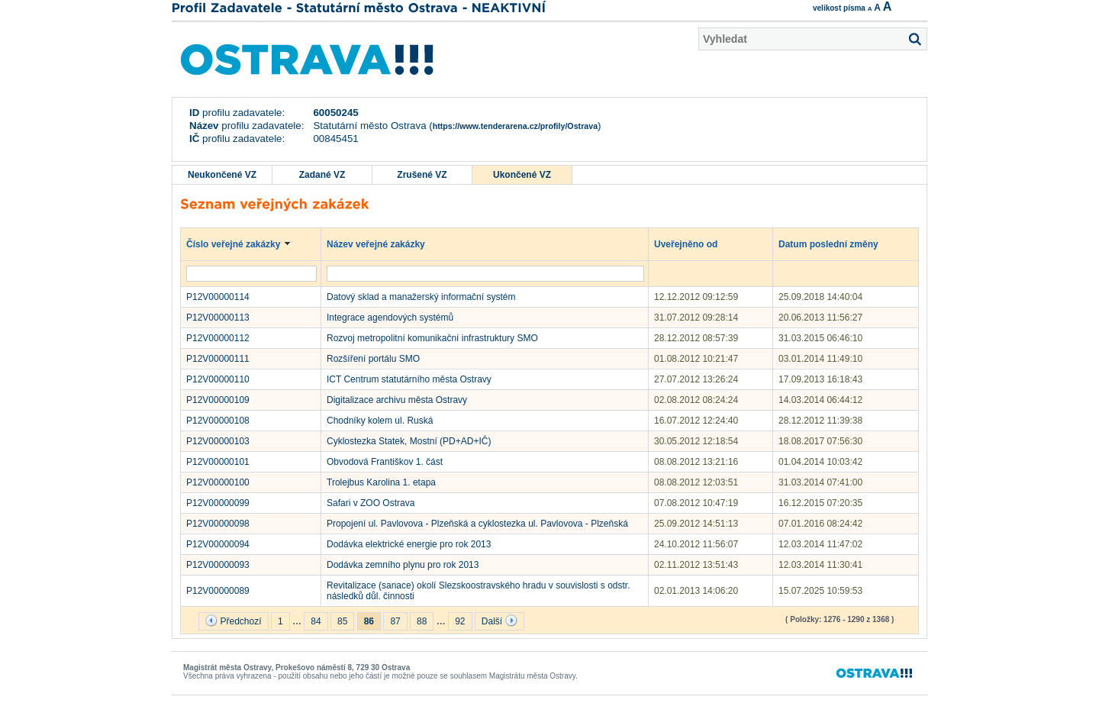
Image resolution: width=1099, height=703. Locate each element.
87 (395, 621)
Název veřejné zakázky (383, 243)
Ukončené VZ (522, 174)
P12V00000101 (218, 461)
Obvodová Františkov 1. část (385, 461)
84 (316, 621)
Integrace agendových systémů (390, 317)
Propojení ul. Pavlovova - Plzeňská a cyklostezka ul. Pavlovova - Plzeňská (477, 523)
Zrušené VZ (421, 174)
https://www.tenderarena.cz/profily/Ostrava (515, 126)
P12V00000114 (218, 297)
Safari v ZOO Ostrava (370, 503)
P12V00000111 (218, 358)
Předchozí (233, 620)
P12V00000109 (218, 400)
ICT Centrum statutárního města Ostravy (409, 379)
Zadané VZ (322, 174)
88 (422, 621)
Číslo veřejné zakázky (240, 243)
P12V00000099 (218, 503)
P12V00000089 (218, 590)
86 (369, 621)
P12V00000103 (218, 441)
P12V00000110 (218, 379)
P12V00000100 (218, 482)
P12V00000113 (218, 317)
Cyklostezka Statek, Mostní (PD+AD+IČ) (409, 441)
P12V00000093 (218, 564)
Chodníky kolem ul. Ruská (380, 420)
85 (342, 621)
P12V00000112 (218, 338)
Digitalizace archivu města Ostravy (397, 400)
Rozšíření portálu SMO (373, 358)
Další (499, 620)
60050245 (335, 112)
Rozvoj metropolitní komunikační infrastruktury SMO (432, 338)
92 (460, 621)
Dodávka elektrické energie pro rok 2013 (409, 544)
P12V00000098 (218, 523)
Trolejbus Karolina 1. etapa (381, 482)
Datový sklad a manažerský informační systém (421, 297)
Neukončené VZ (222, 174)
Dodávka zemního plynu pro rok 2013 (403, 564)
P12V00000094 (218, 544)
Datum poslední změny (835, 243)
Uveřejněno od (693, 243)
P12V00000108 (218, 420)
